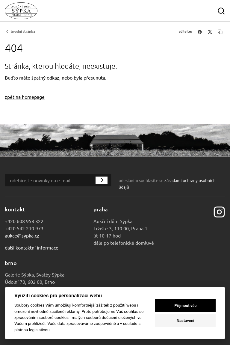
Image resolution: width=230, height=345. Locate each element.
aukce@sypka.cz (22, 235)
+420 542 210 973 (24, 228)
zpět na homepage (25, 97)
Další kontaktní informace (31, 247)
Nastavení (185, 320)
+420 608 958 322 (24, 221)
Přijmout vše (185, 305)
